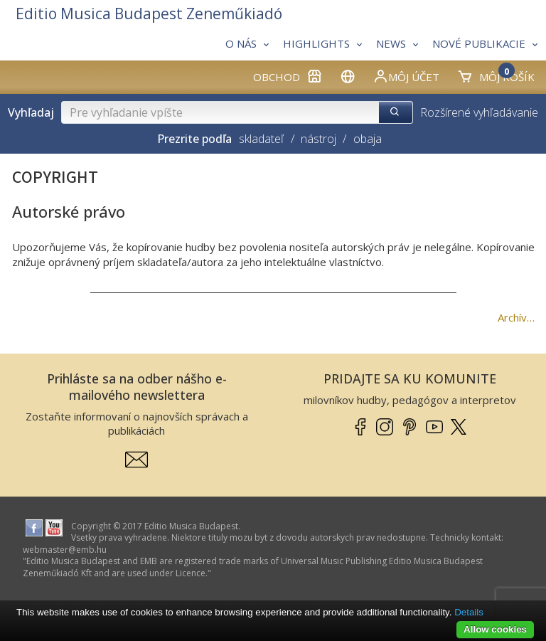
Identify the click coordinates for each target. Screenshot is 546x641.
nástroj (318, 139)
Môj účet (406, 76)
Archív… (516, 317)
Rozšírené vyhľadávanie (479, 112)
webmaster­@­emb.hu (65, 550)
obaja (367, 139)
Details (468, 612)
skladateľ (261, 139)
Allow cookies (495, 629)
